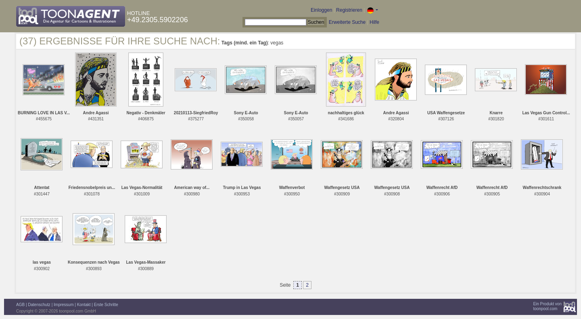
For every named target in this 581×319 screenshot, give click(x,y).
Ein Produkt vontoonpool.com (547, 306)
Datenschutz (39, 304)
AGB (20, 304)
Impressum (63, 304)
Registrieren (349, 10)
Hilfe (374, 22)
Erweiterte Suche (347, 22)
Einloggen (321, 10)
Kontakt (84, 304)
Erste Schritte (106, 304)
